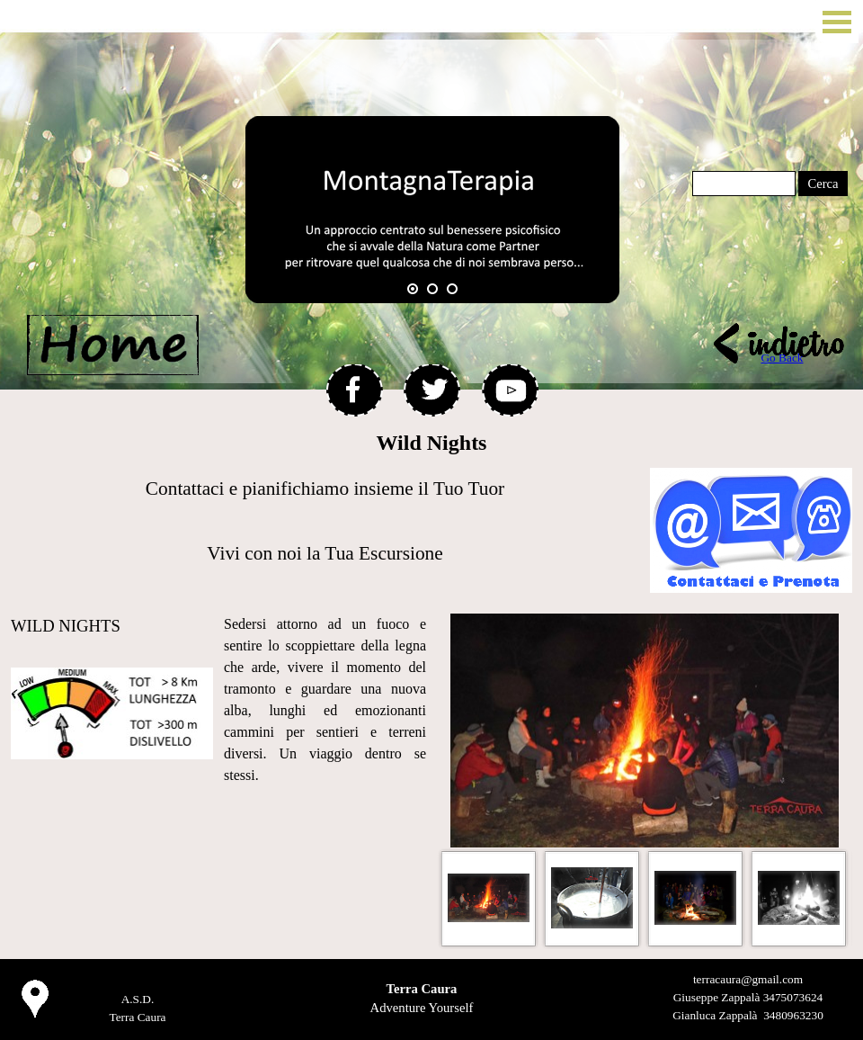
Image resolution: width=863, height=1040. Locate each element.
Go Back (782, 357)
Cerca (822, 183)
